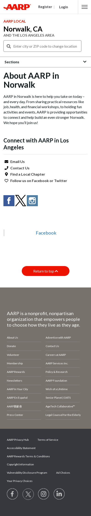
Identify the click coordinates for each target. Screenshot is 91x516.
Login (63, 7)
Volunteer (13, 355)
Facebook (40, 180)
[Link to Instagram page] (44, 494)
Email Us (17, 161)
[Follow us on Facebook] (12, 494)
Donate (11, 346)
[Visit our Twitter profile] (28, 494)
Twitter (60, 180)
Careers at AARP (56, 355)
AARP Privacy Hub (18, 439)
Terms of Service (48, 439)
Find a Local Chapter (27, 174)
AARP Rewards (16, 372)
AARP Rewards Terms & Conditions (28, 456)
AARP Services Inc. (57, 363)
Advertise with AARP (58, 337)
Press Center (15, 415)
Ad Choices (63, 472)
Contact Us (20, 168)
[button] (84, 7)
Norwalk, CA (22, 29)
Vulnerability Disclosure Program (27, 472)
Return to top (45, 271)
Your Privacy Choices (20, 481)
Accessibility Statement (21, 448)
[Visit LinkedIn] (59, 494)
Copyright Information (20, 464)
